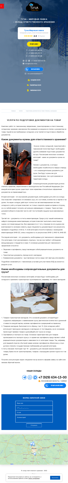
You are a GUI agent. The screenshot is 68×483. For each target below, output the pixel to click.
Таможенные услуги (35, 90)
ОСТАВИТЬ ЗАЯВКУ (34, 44)
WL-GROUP (34, 7)
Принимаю (55, 477)
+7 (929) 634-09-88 (34, 56)
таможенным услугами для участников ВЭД (38, 262)
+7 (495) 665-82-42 (34, 50)
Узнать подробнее (34, 478)
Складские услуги (35, 80)
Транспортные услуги (35, 85)
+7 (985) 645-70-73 (34, 53)
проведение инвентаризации (18, 221)
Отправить (34, 425)
